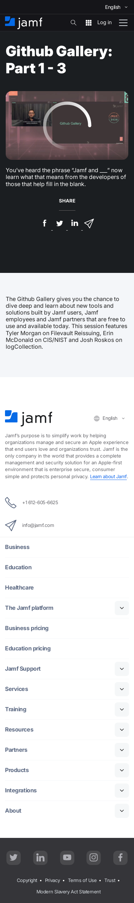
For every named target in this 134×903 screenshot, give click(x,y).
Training (15, 709)
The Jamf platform (29, 607)
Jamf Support (23, 668)
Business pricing (27, 628)
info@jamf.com (29, 525)
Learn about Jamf (108, 476)
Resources (19, 729)
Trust (109, 880)
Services (16, 689)
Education (18, 567)
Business (17, 547)
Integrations (21, 790)
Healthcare (19, 587)
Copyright (27, 880)
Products (17, 770)
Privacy (52, 880)
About (13, 810)
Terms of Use (82, 880)
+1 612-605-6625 (31, 502)
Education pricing (27, 648)
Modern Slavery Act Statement (68, 891)
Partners (16, 749)
